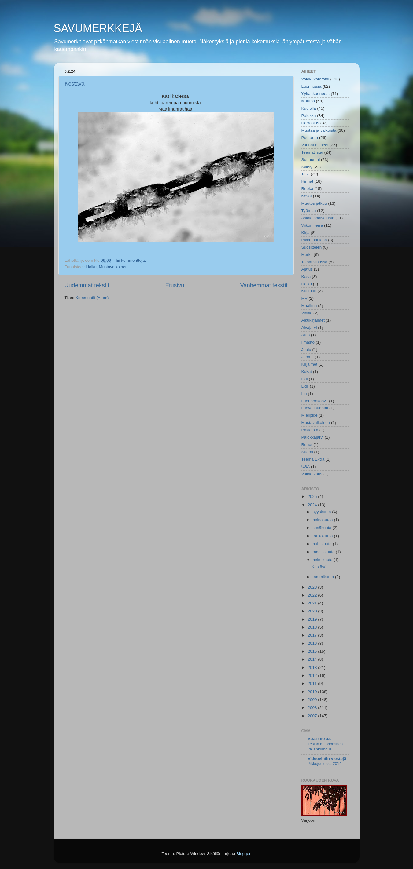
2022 (313, 595)
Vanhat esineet (315, 145)
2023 (313, 587)
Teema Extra (313, 459)
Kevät (306, 196)
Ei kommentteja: (131, 260)
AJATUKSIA (319, 739)
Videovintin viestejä (327, 758)
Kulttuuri (309, 291)
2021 (313, 603)
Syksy (306, 167)
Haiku (91, 267)
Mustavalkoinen (113, 267)
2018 (313, 627)
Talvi (305, 174)
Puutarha (309, 137)
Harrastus (310, 123)
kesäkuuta (323, 527)
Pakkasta (310, 430)
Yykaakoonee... (315, 93)
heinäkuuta (323, 519)
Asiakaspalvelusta (317, 218)
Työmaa (308, 210)
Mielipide (309, 415)
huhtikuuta (323, 544)
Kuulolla (308, 108)
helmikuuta (323, 559)
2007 (313, 716)
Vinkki (306, 313)
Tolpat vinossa (314, 262)
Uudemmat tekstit (87, 285)
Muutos (308, 101)
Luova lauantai (314, 408)
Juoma (307, 357)
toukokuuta (323, 536)
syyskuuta (322, 511)
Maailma (309, 305)
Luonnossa (311, 86)
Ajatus (307, 269)
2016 (313, 643)
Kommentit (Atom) (92, 297)
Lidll (305, 386)
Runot (306, 444)
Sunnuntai (310, 159)
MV (304, 298)
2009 (313, 699)
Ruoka (307, 188)
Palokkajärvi (312, 437)
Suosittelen (311, 247)
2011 (313, 683)
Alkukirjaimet (313, 320)
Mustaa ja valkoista (319, 130)
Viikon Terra (312, 225)
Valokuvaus (312, 474)
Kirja (305, 232)
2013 (313, 667)
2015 (313, 651)
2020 (313, 611)
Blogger (243, 853)
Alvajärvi (309, 327)
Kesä (306, 276)
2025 (313, 496)
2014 (313, 659)
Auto (305, 335)
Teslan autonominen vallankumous (325, 746)
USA (305, 466)
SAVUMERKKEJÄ (98, 28)
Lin (304, 393)
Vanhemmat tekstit (263, 285)
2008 (313, 707)
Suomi (307, 452)
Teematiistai (312, 152)
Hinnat (307, 181)
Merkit (307, 254)
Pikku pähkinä (314, 240)
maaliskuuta (324, 552)
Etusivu (174, 285)
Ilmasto (308, 342)
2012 (313, 675)
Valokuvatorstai (315, 79)
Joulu (306, 349)
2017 (313, 635)
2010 (313, 691)
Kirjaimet (309, 364)
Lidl (304, 379)
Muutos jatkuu (314, 203)
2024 (313, 504)
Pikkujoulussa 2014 (324, 763)
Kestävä (75, 84)
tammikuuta (324, 577)
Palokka (308, 115)
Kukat (306, 371)
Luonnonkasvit (314, 401)
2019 (313, 619)
